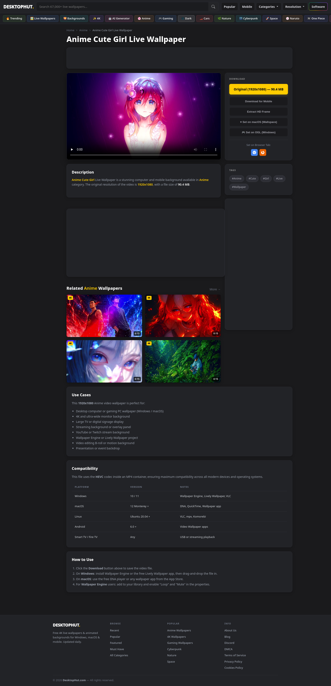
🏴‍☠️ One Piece (316, 18)
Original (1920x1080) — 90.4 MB (258, 89)
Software (318, 7)
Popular (229, 7)
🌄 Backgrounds (74, 18)
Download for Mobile (258, 101)
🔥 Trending (14, 18)
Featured (116, 643)
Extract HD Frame (258, 111)
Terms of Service (235, 655)
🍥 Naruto (293, 18)
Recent (114, 630)
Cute (85, 180)
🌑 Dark (186, 18)
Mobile (247, 7)
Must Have (117, 649)
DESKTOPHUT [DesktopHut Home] (18, 6)
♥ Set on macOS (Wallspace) (258, 122)
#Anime (236, 178)
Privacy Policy (233, 661)
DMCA (228, 649)
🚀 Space (272, 18)
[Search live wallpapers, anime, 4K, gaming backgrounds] (122, 6)
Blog (227, 637)
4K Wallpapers (176, 637)
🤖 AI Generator (119, 18)
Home (70, 30)
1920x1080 (145, 184)
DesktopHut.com (74, 680)
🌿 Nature (224, 18)
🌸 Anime (144, 18)
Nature (171, 655)
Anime (83, 30)
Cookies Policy (233, 668)
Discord (229, 643)
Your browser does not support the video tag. (144, 116)
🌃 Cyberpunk (248, 18)
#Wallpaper (239, 187)
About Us (230, 630)
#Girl (266, 178)
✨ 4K (96, 18)
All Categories (119, 655)
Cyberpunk (174, 649)
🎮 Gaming (166, 18)
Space (171, 661)
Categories (268, 7)
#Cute (252, 178)
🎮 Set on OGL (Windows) (258, 132)
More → (215, 289)
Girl (91, 180)
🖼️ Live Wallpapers (42, 18)
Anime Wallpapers (179, 630)
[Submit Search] (213, 6)
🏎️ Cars (204, 18)
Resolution (295, 7)
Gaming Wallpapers (180, 643)
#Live (279, 178)
